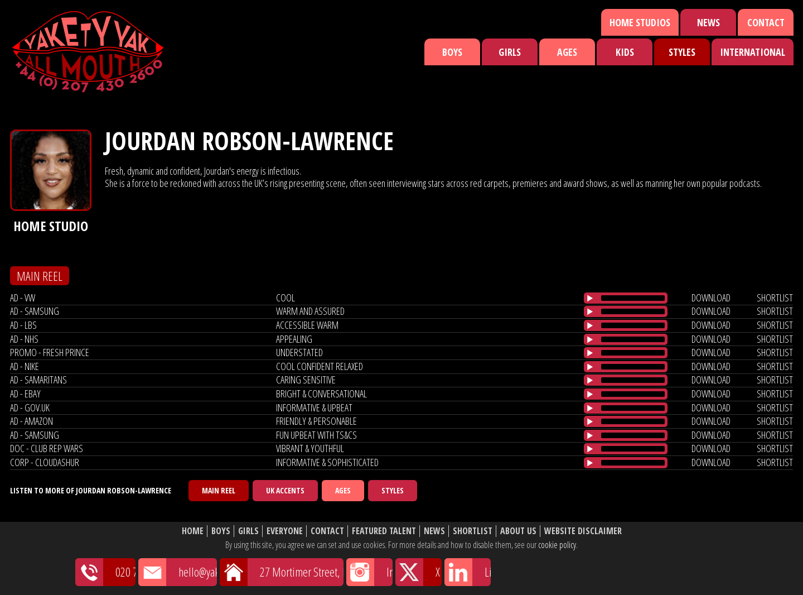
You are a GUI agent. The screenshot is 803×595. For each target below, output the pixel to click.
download (711, 297)
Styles (682, 52)
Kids (625, 52)
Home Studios (639, 22)
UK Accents (285, 490)
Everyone (285, 531)
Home (193, 531)
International (752, 52)
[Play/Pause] (590, 298)
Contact (766, 22)
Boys (452, 52)
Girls (510, 52)
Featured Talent (384, 531)
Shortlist (472, 531)
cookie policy (557, 545)
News (708, 22)
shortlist (775, 297)
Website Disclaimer (583, 531)
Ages (567, 52)
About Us (518, 531)
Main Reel (218, 490)
